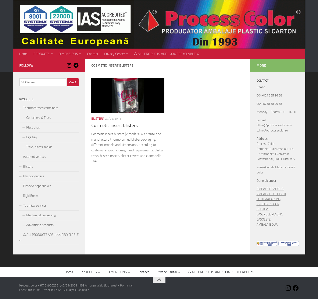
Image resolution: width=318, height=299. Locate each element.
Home (23, 54)
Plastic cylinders (33, 176)
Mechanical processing (41, 215)
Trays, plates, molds (39, 147)
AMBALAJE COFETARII (271, 194)
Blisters (97, 118)
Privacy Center (114, 54)
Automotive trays (34, 157)
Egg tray (31, 137)
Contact (92, 54)
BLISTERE (263, 209)
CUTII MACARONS (269, 199)
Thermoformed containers (40, 108)
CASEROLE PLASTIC (270, 214)
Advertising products (40, 225)
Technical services (35, 205)
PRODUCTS (41, 54)
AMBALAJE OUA (267, 224)
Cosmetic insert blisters (114, 125)
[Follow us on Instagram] (69, 65)
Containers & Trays (38, 118)
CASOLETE (264, 219)
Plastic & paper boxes (37, 186)
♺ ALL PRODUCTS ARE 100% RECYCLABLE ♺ (167, 54)
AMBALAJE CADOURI (270, 189)
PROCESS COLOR (268, 204)
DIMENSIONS (68, 54)
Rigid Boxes (31, 196)
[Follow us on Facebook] (76, 65)
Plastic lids (33, 127)
